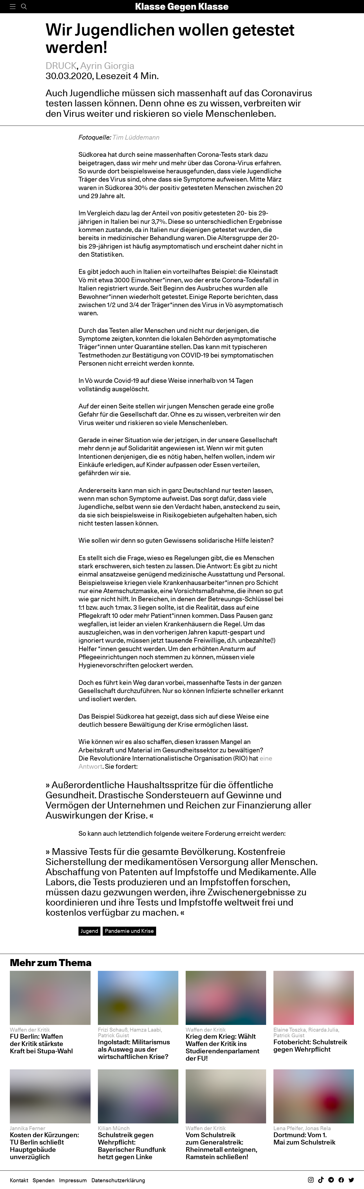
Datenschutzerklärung (118, 1180)
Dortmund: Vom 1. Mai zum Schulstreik (304, 1138)
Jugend (89, 931)
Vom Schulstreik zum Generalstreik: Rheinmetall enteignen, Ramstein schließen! (221, 1146)
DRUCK (61, 65)
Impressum (73, 1180)
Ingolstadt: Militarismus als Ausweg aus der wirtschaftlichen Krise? (134, 1049)
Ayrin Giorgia (107, 65)
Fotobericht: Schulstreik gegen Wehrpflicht (310, 1045)
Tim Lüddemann (135, 137)
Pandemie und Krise (129, 931)
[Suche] (24, 6)
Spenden (44, 1180)
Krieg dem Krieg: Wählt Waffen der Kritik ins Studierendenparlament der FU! (222, 1047)
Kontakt (19, 1180)
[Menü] (12, 6)
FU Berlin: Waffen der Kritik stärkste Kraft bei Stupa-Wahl (41, 1043)
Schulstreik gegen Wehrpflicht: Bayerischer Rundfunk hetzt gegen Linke (132, 1146)
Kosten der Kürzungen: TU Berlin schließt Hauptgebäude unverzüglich (44, 1146)
